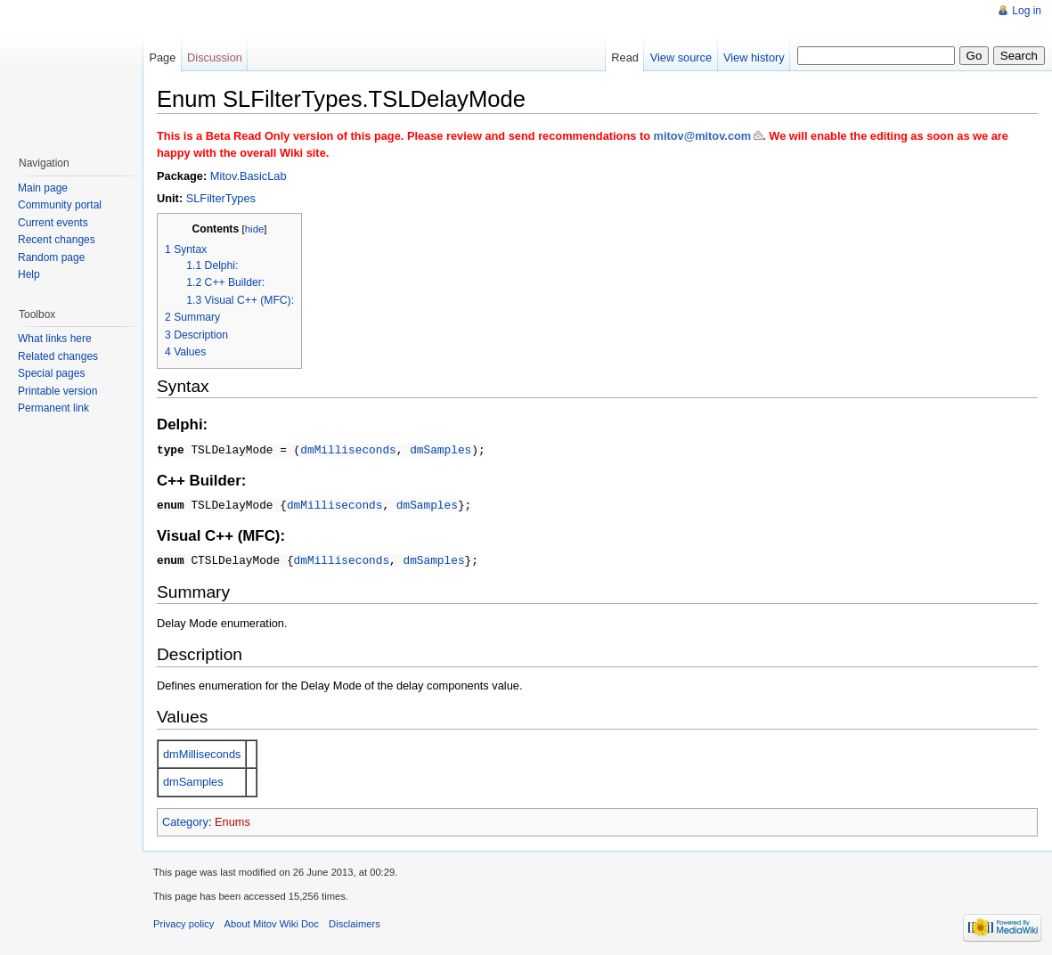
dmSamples (440, 449)
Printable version (57, 391)
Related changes (58, 356)
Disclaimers (354, 921)
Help (29, 274)
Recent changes (56, 239)
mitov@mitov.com (703, 136)
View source (681, 57)
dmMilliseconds (348, 449)
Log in (1026, 10)
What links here (55, 338)
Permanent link (53, 408)
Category (185, 819)
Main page (43, 188)
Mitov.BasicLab (248, 176)
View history (754, 57)
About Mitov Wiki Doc (271, 921)
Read (625, 57)
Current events (53, 222)
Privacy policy (183, 921)
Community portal (60, 205)
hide (255, 229)
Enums (232, 819)
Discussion (214, 57)
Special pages (51, 373)
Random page (51, 257)
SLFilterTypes (221, 198)
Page (162, 57)
